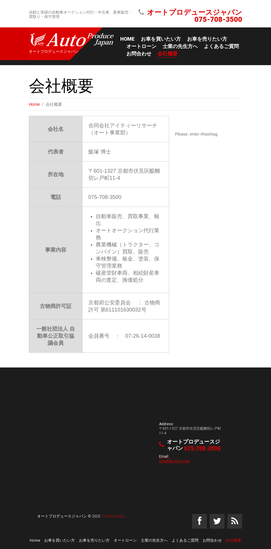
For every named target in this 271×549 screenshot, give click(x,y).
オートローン (141, 46)
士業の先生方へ (180, 46)
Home (127, 39)
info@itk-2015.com (174, 461)
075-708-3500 (218, 19)
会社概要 (168, 54)
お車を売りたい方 (207, 39)
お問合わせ (138, 54)
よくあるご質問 (221, 46)
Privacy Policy (113, 516)
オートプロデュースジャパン (62, 516)
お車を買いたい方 (161, 39)
